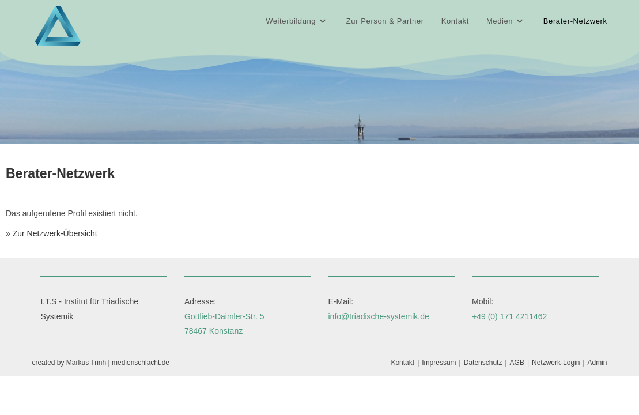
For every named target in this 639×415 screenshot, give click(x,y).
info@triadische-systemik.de (378, 316)
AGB (517, 363)
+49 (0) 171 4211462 (509, 316)
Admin (597, 363)
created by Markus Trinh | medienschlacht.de (100, 363)
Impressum (439, 363)
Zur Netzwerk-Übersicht (55, 233)
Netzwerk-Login (556, 363)
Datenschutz (483, 363)
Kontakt (402, 363)
